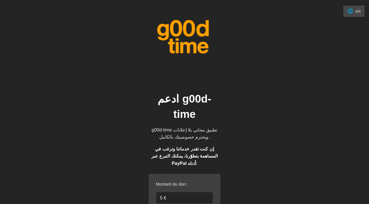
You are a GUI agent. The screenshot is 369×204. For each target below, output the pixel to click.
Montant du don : (172, 184)
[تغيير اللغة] (353, 11)
